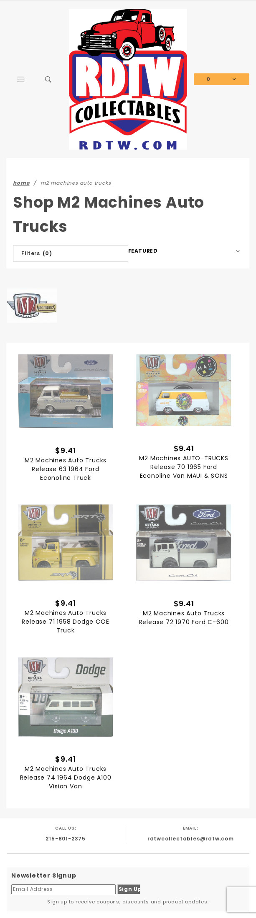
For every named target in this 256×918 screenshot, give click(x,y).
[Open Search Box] (49, 79)
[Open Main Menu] (21, 79)
